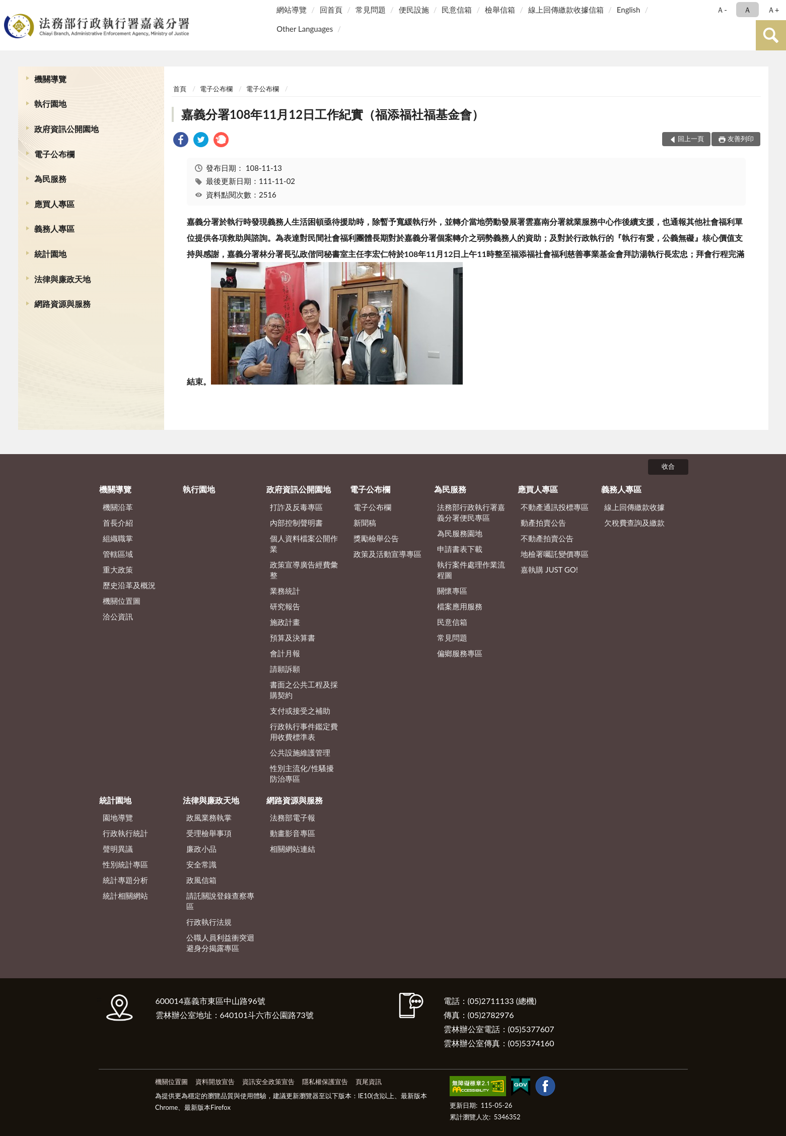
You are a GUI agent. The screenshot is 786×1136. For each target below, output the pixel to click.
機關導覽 (50, 79)
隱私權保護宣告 (325, 1082)
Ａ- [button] (722, 9)
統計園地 (50, 254)
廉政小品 (201, 848)
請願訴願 (285, 668)
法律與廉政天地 (62, 279)
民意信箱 (457, 9)
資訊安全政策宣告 (268, 1082)
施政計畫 (285, 621)
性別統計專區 (125, 864)
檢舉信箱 (500, 9)
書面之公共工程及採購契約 (304, 690)
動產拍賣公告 (543, 522)
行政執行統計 (125, 833)
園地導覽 (118, 817)
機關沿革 (118, 507)
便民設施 (414, 9)
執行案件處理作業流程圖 (471, 570)
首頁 (179, 89)
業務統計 (285, 590)
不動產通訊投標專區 (555, 507)
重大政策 (118, 569)
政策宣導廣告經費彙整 (304, 570)
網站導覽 (291, 9)
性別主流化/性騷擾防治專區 (302, 773)
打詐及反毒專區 (296, 507)
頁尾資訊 (368, 1082)
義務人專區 (54, 228)
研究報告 (285, 606)
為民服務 (50, 178)
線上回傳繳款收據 (634, 507)
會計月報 (285, 653)
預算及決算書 (292, 637)
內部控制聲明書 (296, 522)
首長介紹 (118, 522)
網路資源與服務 (62, 303)
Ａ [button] (747, 9)
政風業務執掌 (209, 817)
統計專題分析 (125, 880)
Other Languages (304, 28)
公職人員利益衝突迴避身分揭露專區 (220, 943)
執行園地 (50, 103)
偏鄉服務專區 (459, 653)
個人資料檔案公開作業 (304, 543)
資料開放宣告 (215, 1082)
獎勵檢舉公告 (376, 538)
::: (10, 9)
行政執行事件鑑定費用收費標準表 (304, 731)
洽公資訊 (118, 616)
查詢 (771, 35)
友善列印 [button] (741, 139)
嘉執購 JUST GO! (549, 569)
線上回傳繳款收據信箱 (566, 9)
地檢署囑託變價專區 (555, 553)
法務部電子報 (292, 817)
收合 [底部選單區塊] (668, 466)
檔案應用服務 (459, 606)
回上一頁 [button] (691, 139)
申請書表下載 (459, 548)
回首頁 (331, 9)
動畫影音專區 (292, 833)
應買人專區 (54, 204)
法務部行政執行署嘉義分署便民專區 (471, 512)
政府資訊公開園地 (66, 129)
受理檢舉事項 (209, 833)
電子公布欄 (54, 154)
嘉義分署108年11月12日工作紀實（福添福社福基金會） (332, 114)
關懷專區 (452, 590)
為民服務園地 (459, 533)
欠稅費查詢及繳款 (634, 522)
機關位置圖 (121, 600)
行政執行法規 (209, 921)
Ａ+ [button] (773, 9)
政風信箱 (201, 880)
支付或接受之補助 (300, 710)
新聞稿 (364, 522)
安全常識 (201, 864)
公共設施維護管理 (300, 752)
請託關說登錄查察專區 (220, 901)
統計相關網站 (125, 895)
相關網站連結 (292, 848)
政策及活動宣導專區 (387, 553)
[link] (180, 141)
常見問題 (370, 9)
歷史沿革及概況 (129, 585)
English (628, 9)
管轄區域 (118, 553)
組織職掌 (118, 538)
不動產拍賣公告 (547, 538)
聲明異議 (118, 848)
